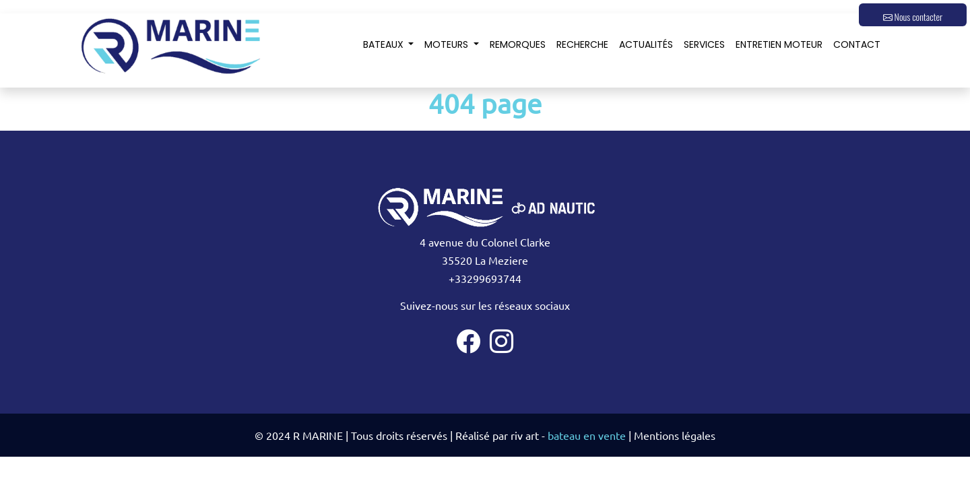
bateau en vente (587, 435)
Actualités (646, 44)
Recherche (582, 44)
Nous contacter (912, 16)
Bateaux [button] (384, 44)
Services (704, 44)
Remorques (518, 44)
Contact (856, 44)
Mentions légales (674, 435)
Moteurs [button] (447, 44)
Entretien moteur (779, 44)
